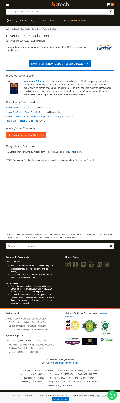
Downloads (25, 29)
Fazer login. (76, 152)
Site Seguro (34, 352)
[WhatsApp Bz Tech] (112, 395)
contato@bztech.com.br (66, 362)
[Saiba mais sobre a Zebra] (60, 196)
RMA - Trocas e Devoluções (42, 344)
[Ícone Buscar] (111, 12)
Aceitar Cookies (60, 399)
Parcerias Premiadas (37, 326)
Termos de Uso (37, 348)
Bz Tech (60, 4)
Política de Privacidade (18, 348)
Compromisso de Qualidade (34, 318)
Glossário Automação (17, 352)
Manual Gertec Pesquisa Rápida (19, 108)
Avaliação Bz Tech (39, 322)
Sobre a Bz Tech (13, 318)
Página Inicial (12, 29)
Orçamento (20, 341)
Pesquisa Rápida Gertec (37, 81)
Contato (9, 341)
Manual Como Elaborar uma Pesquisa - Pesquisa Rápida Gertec (33, 116)
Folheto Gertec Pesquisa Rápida (19, 121)
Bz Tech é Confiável (17, 326)
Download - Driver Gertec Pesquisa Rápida (60, 63)
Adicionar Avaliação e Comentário (26, 135)
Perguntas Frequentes (18, 344)
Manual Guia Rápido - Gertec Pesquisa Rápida (25, 112)
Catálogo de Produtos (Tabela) (21, 330)
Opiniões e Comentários (19, 322)
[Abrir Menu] (13, 4)
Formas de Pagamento (37, 341)
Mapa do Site (42, 330)
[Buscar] (57, 12)
